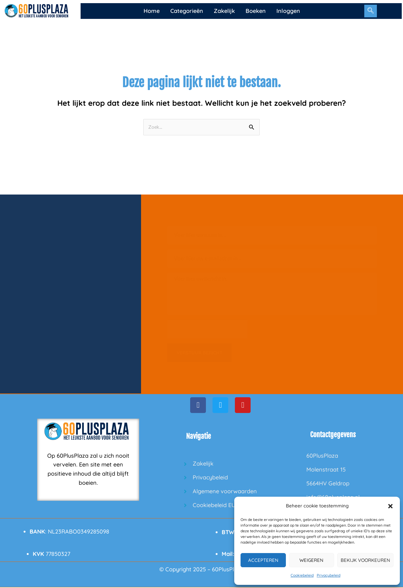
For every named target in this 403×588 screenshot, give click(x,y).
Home (152, 10)
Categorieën (186, 10)
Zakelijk (224, 10)
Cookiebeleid (302, 575)
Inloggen (288, 10)
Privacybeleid (328, 575)
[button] (390, 506)
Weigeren (311, 560)
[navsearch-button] (370, 11)
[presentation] (207, 329)
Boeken (256, 10)
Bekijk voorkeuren (365, 560)
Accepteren (263, 560)
